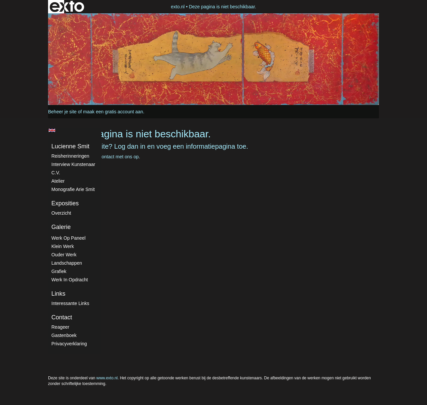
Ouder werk (63, 254)
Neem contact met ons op (112, 156)
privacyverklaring (69, 343)
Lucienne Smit (70, 146)
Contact (61, 317)
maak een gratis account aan (113, 111)
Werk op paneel (68, 238)
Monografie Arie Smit (73, 189)
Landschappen (66, 263)
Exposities (65, 203)
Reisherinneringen (70, 156)
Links (58, 293)
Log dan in (129, 146)
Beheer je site (62, 111)
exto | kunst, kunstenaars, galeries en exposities (67, 6)
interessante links (70, 303)
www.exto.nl (107, 378)
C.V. (55, 172)
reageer (60, 327)
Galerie (61, 227)
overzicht (61, 213)
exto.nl (177, 6)
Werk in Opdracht (69, 279)
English (52, 130)
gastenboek (64, 335)
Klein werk (62, 246)
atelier (58, 181)
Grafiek (58, 271)
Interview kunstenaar (73, 164)
